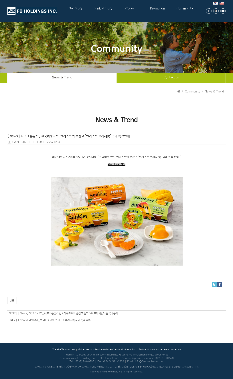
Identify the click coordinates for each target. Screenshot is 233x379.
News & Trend (62, 78)
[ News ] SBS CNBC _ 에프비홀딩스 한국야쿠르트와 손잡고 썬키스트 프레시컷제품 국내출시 (68, 313)
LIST (12, 300)
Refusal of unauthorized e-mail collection (160, 350)
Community (185, 11)
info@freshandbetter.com (149, 361)
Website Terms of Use (63, 350)
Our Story (75, 11)
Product (130, 11)
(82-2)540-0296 (84, 361)
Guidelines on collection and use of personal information (106, 350)
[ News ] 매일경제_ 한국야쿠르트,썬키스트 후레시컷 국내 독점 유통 (54, 320)
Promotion (158, 11)
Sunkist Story (102, 11)
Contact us (171, 78)
